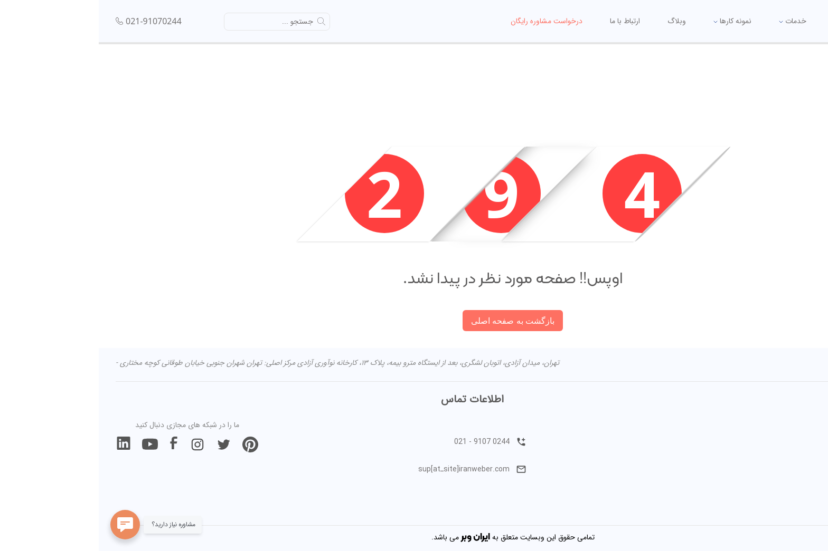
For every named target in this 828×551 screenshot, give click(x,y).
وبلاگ (575, 21)
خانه (739, 21)
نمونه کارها (631, 21)
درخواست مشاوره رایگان (445, 21)
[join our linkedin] (25, 444)
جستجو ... (198, 21)
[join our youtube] (51, 444)
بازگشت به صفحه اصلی (413, 320)
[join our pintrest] (151, 444)
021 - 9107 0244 (391, 442)
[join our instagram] (99, 444)
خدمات (691, 21)
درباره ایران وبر (780, 429)
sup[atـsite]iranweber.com (373, 469)
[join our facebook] (75, 444)
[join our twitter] (125, 444)
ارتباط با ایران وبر (780, 456)
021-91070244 (55, 21)
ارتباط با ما (524, 21)
